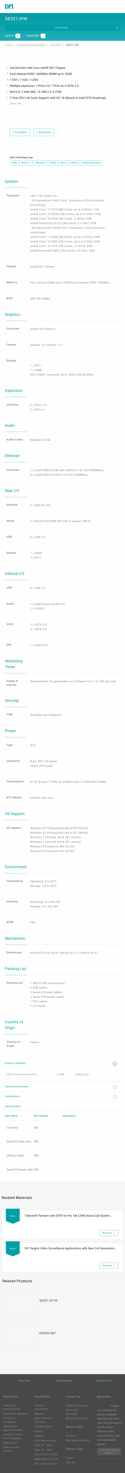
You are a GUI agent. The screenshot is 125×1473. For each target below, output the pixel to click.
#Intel (14, 163)
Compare (20, 132)
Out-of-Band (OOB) (46, 1454)
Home (9, 45)
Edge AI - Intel (43, 1445)
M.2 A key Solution (46, 1463)
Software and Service (11, 1449)
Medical (39, 1413)
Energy (39, 1431)
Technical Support (77, 1405)
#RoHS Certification (91, 163)
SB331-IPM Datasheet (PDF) (22, 1074)
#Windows (40, 163)
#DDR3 (74, 163)
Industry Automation (42, 1407)
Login (69, 1457)
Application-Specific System (13, 1428)
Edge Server (10, 1442)
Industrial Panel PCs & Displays (13, 1436)
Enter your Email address (109, 1451)
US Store (71, 1435)
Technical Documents (61, 1087)
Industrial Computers (10, 1420)
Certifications (61, 1097)
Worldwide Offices (77, 1418)
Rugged (39, 1435)
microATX (56, 45)
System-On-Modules (15, 1413)
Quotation (43, 132)
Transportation (44, 1426)
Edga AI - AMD (43, 1449)
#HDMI (53, 163)
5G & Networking (45, 1440)
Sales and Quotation (72, 1412)
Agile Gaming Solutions (43, 1420)
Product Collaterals (61, 1064)
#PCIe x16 (26, 163)
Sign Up (70, 1462)
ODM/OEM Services (47, 1459)
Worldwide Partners (78, 1440)
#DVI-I (63, 163)
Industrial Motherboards (31, 45)
